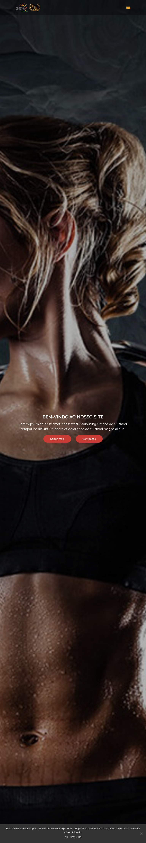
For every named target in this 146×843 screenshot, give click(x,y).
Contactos (89, 438)
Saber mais (57, 438)
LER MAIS (76, 837)
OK (66, 837)
